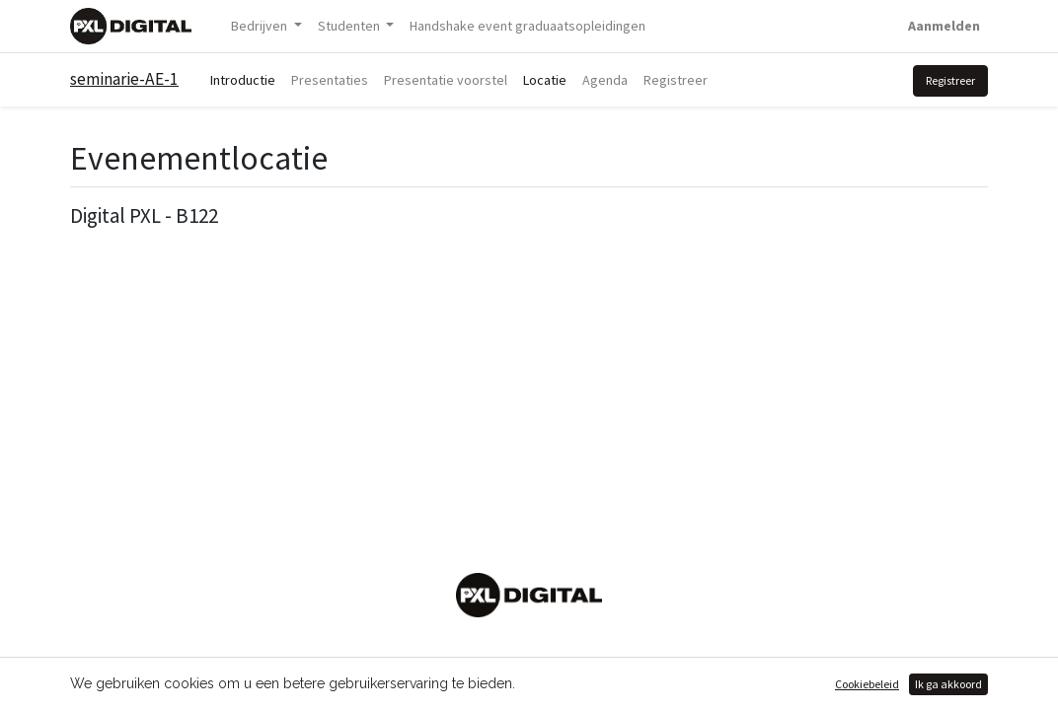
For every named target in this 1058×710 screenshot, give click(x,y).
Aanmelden (944, 26)
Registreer (950, 80)
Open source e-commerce (901, 683)
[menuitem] (527, 26)
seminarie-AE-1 (124, 79)
